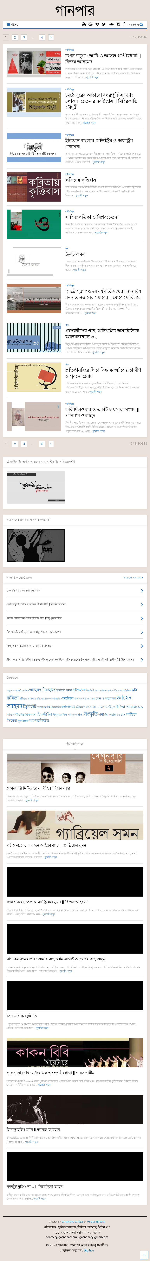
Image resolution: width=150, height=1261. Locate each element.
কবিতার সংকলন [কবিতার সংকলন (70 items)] (43, 698)
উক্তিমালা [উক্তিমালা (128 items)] (79, 690)
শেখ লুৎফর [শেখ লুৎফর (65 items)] (72, 715)
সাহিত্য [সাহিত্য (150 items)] (131, 714)
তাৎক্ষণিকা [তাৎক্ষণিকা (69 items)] (41, 707)
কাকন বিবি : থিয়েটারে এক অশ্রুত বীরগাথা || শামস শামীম (50, 1073)
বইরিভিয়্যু (69, 50)
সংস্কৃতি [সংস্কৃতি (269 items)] (91, 714)
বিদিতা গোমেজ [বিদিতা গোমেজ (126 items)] (126, 707)
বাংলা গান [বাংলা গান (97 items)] (91, 707)
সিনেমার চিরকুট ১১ (22, 1016)
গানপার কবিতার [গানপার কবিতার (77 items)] (87, 698)
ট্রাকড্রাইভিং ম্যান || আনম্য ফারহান (33, 1129)
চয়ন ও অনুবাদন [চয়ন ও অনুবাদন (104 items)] (106, 698)
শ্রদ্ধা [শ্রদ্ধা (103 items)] (80, 714)
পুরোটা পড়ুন (92, 77)
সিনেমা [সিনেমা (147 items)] (12, 720)
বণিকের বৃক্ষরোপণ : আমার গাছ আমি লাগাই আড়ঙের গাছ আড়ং (56, 959)
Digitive (89, 1250)
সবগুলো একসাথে (133, 578)
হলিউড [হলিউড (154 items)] (43, 720)
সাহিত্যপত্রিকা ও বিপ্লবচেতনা (92, 217)
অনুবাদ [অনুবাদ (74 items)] (10, 690)
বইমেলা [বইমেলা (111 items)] (80, 707)
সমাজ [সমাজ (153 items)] (103, 714)
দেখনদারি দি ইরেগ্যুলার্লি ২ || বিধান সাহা (38, 788)
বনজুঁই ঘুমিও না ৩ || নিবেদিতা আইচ (34, 1186)
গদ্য (67, 248)
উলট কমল (75, 254)
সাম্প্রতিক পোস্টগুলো (19, 577)
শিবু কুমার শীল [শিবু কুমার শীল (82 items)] (60, 714)
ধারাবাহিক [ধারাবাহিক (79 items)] (56, 707)
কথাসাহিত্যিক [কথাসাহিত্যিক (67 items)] (125, 690)
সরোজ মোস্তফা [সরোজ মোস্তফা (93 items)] (117, 714)
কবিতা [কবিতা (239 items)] (13, 698)
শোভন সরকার (96, 1222)
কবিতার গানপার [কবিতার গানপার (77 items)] (27, 698)
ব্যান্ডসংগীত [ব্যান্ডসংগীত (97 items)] (13, 714)
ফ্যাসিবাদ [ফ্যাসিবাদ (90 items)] (66, 707)
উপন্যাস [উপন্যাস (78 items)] (96, 690)
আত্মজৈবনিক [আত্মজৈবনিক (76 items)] (22, 690)
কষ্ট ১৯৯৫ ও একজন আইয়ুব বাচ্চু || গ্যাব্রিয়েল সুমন (46, 845)
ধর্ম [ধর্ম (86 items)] (48, 707)
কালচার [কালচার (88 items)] (56, 698)
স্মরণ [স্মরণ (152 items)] (32, 720)
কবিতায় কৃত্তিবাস (80, 180)
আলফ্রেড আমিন (72, 1222)
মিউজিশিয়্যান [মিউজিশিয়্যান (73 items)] (27, 714)
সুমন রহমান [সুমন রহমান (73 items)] (23, 721)
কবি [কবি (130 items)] (134, 690)
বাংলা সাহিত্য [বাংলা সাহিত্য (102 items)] (106, 707)
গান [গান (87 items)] (76, 698)
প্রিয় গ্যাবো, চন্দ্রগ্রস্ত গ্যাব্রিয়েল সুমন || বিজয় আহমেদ (47, 902)
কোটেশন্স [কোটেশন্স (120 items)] (67, 698)
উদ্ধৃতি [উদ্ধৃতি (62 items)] (89, 690)
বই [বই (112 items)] (73, 707)
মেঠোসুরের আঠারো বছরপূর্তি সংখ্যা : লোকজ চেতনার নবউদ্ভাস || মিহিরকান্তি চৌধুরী (101, 101)
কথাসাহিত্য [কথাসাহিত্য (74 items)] (113, 690)
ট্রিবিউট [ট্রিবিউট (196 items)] (29, 706)
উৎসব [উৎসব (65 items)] (104, 690)
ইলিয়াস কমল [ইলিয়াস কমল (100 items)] (64, 690)
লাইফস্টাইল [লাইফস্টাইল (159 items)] (43, 714)
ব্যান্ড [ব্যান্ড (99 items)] (140, 707)
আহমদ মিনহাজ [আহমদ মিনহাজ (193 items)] (42, 689)
